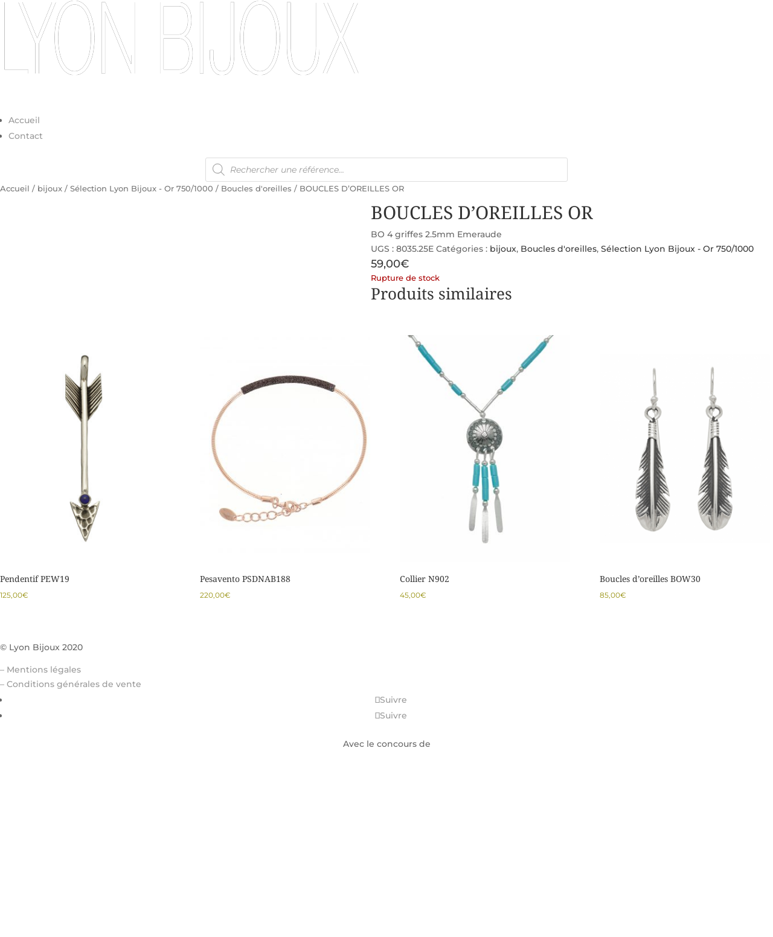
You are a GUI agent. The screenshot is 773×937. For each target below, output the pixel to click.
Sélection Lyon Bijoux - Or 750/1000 (141, 188)
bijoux (49, 188)
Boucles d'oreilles (256, 188)
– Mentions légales (40, 669)
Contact (25, 135)
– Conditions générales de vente (70, 684)
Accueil (24, 120)
